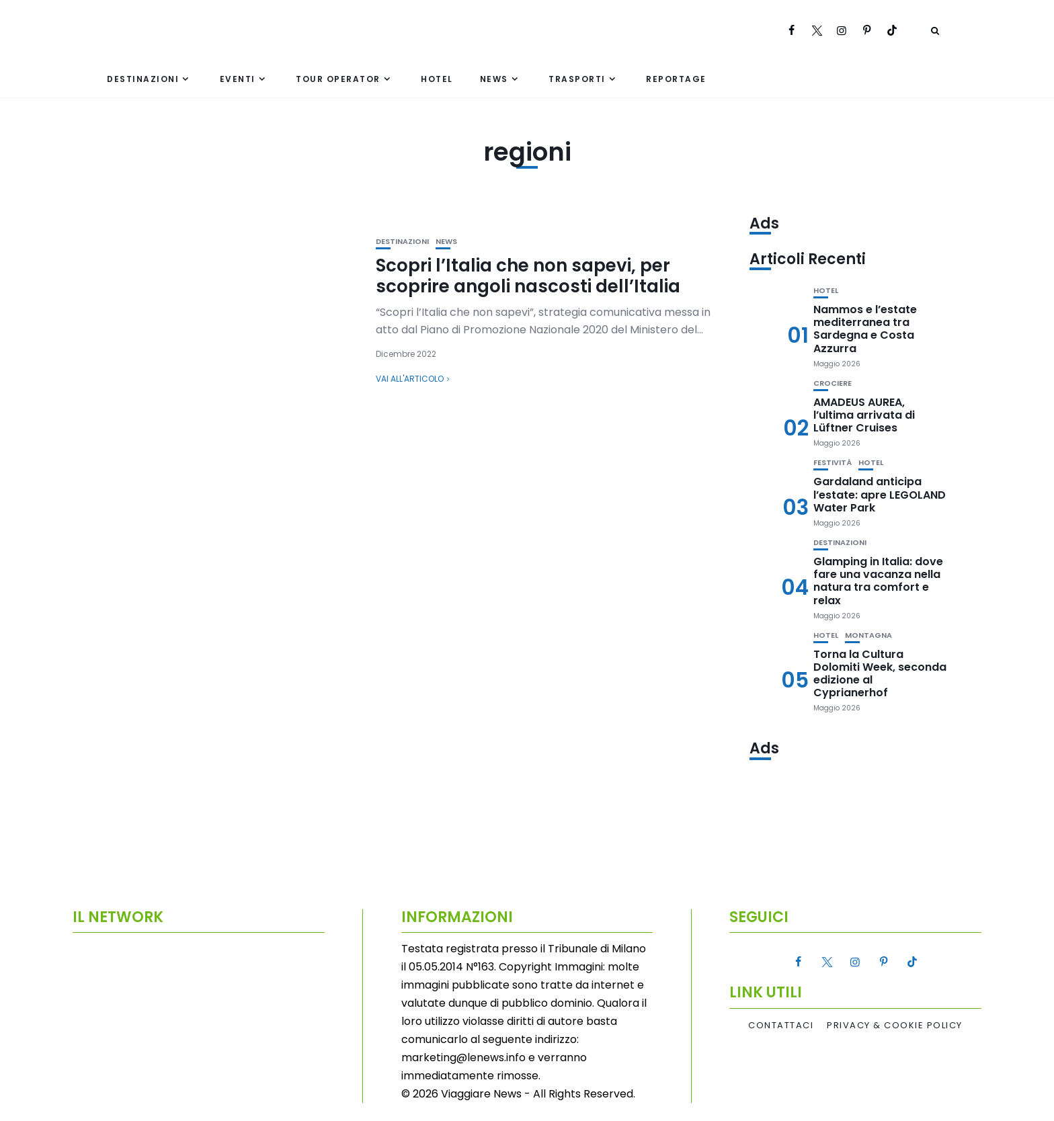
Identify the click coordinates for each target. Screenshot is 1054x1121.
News (494, 79)
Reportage (676, 79)
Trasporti (577, 79)
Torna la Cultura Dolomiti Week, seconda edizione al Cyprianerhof (879, 674)
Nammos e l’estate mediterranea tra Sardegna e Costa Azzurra (865, 329)
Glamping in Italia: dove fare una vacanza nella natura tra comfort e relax (878, 581)
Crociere (832, 383)
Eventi (237, 79)
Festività (832, 462)
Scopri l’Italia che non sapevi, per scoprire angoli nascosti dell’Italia (528, 275)
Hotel (437, 79)
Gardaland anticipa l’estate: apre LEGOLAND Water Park (879, 494)
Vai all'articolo (410, 378)
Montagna (868, 635)
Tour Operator (338, 79)
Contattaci (780, 1025)
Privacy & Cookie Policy (895, 1025)
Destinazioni (143, 79)
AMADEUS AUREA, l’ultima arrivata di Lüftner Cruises (864, 415)
